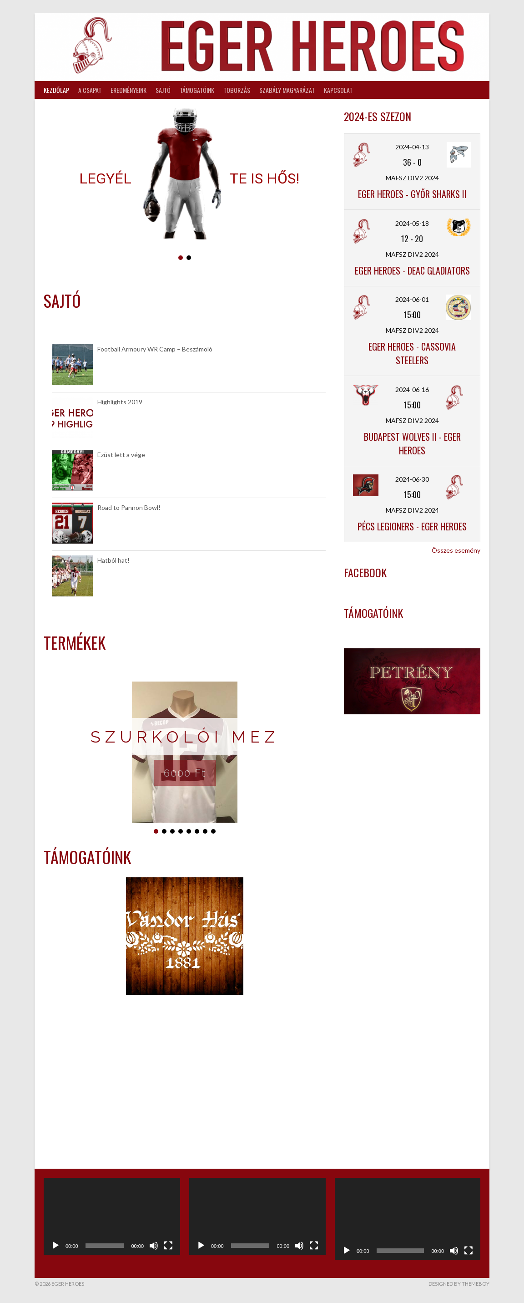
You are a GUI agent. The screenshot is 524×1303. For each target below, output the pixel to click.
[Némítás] (153, 1245)
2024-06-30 (412, 479)
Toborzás (236, 90)
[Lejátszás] (55, 1245)
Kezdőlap (56, 90)
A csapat (89, 90)
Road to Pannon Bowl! (129, 507)
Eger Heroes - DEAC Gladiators (412, 270)
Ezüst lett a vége (121, 454)
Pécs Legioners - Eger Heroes (412, 526)
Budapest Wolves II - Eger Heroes (412, 443)
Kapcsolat (338, 90)
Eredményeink (128, 90)
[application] (112, 1216)
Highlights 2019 (119, 402)
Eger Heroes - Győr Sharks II (412, 194)
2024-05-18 (412, 223)
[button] (180, 257)
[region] (185, 185)
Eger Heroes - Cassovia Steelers (412, 353)
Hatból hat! (113, 560)
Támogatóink (197, 90)
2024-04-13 (412, 147)
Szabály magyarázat (287, 90)
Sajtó (163, 90)
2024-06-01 (412, 299)
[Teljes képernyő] (168, 1245)
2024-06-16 (412, 389)
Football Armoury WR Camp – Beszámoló (154, 349)
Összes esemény (456, 550)
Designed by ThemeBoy (458, 1284)
